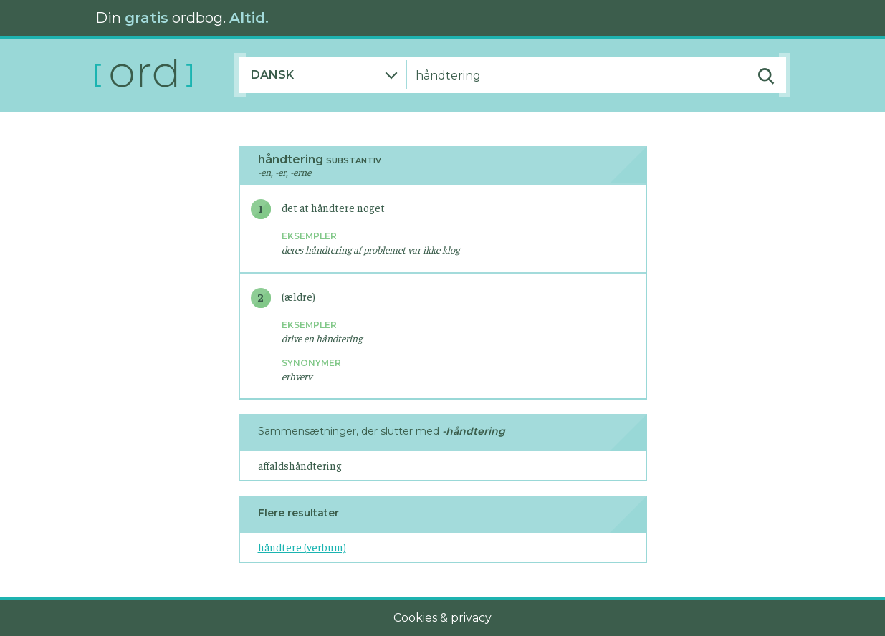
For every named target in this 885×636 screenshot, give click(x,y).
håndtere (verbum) (302, 547)
